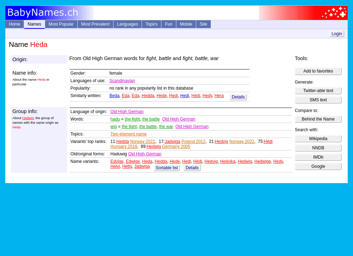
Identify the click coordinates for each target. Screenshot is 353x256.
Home (14, 24)
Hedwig (28, 118)
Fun (168, 24)
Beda (115, 95)
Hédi (195, 95)
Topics (151, 24)
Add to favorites (318, 71)
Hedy (207, 95)
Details (238, 97)
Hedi (173, 95)
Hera (219, 95)
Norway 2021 (142, 141)
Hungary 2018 (123, 146)
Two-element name (128, 134)
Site (203, 24)
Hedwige (262, 161)
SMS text (318, 99)
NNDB (318, 147)
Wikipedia (318, 138)
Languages (127, 24)
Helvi (115, 166)
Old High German (126, 111)
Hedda (148, 95)
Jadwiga (172, 141)
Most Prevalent (95, 24)
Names (34, 24)
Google (318, 166)
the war (166, 126)
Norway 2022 (241, 141)
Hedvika (227, 161)
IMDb (318, 157)
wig (113, 126)
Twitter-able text (318, 90)
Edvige (116, 161)
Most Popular (61, 24)
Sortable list (167, 167)
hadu (115, 119)
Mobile (186, 24)
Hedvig (221, 141)
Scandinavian (122, 80)
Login (337, 33)
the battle (151, 119)
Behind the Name (318, 119)
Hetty (127, 166)
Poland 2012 (193, 141)
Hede (161, 95)
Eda (125, 95)
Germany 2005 (176, 146)
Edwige (133, 161)
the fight (132, 119)
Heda (147, 161)
